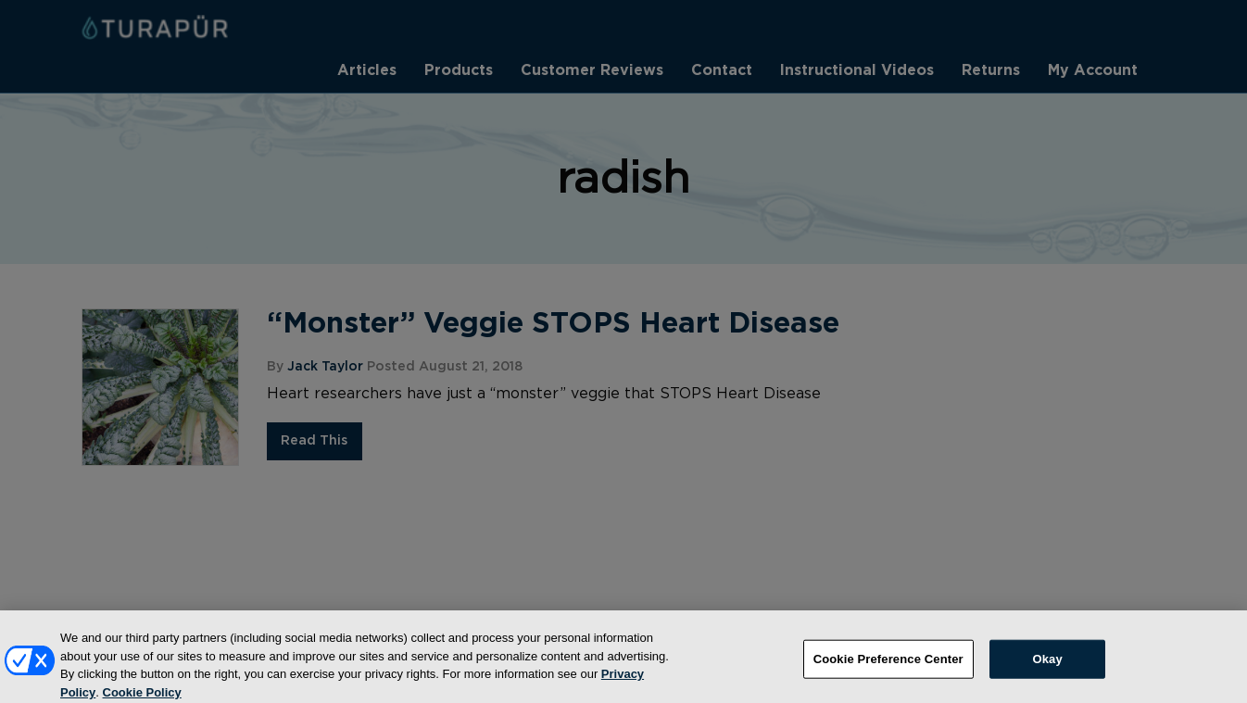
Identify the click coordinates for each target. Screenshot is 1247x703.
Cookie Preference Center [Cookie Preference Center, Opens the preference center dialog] (888, 667)
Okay (1048, 667)
